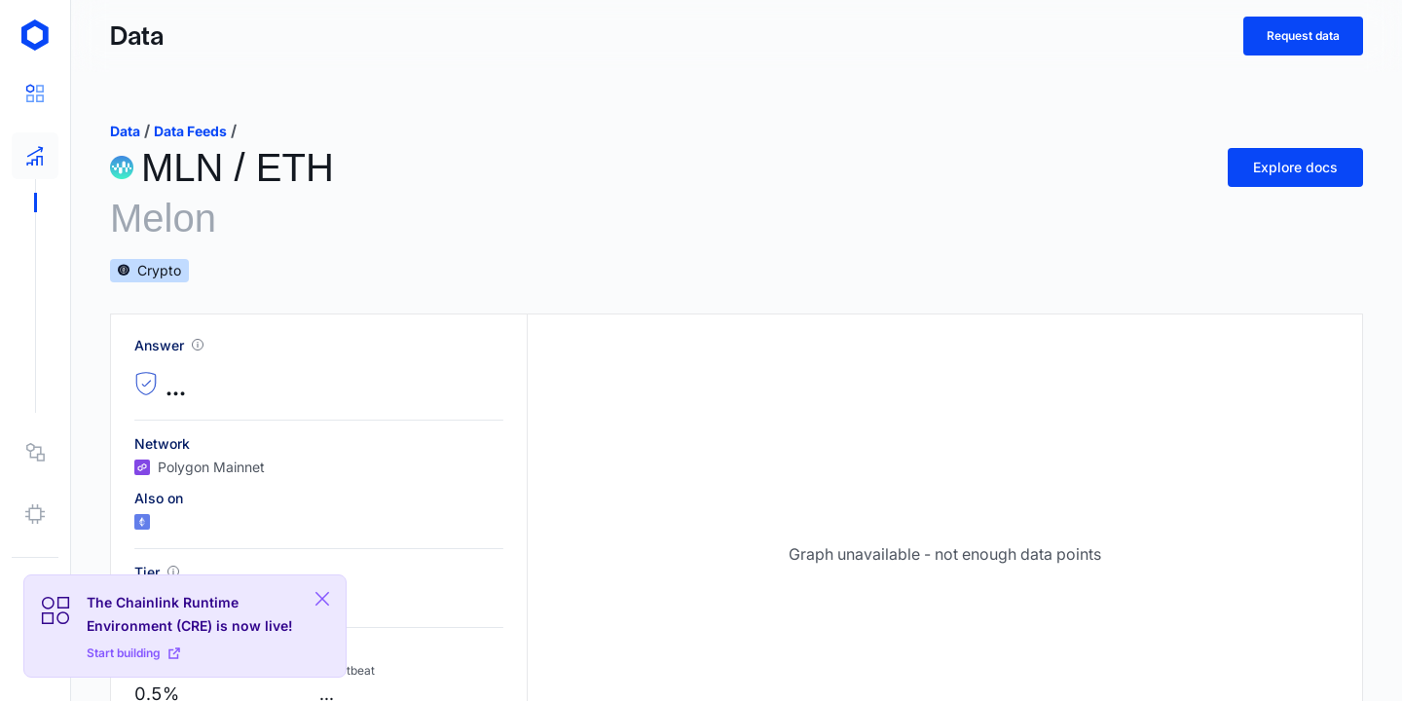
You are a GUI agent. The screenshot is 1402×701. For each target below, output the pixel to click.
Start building (133, 653)
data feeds (190, 131)
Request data (1303, 35)
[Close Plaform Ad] (322, 599)
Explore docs (1295, 167)
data (125, 131)
